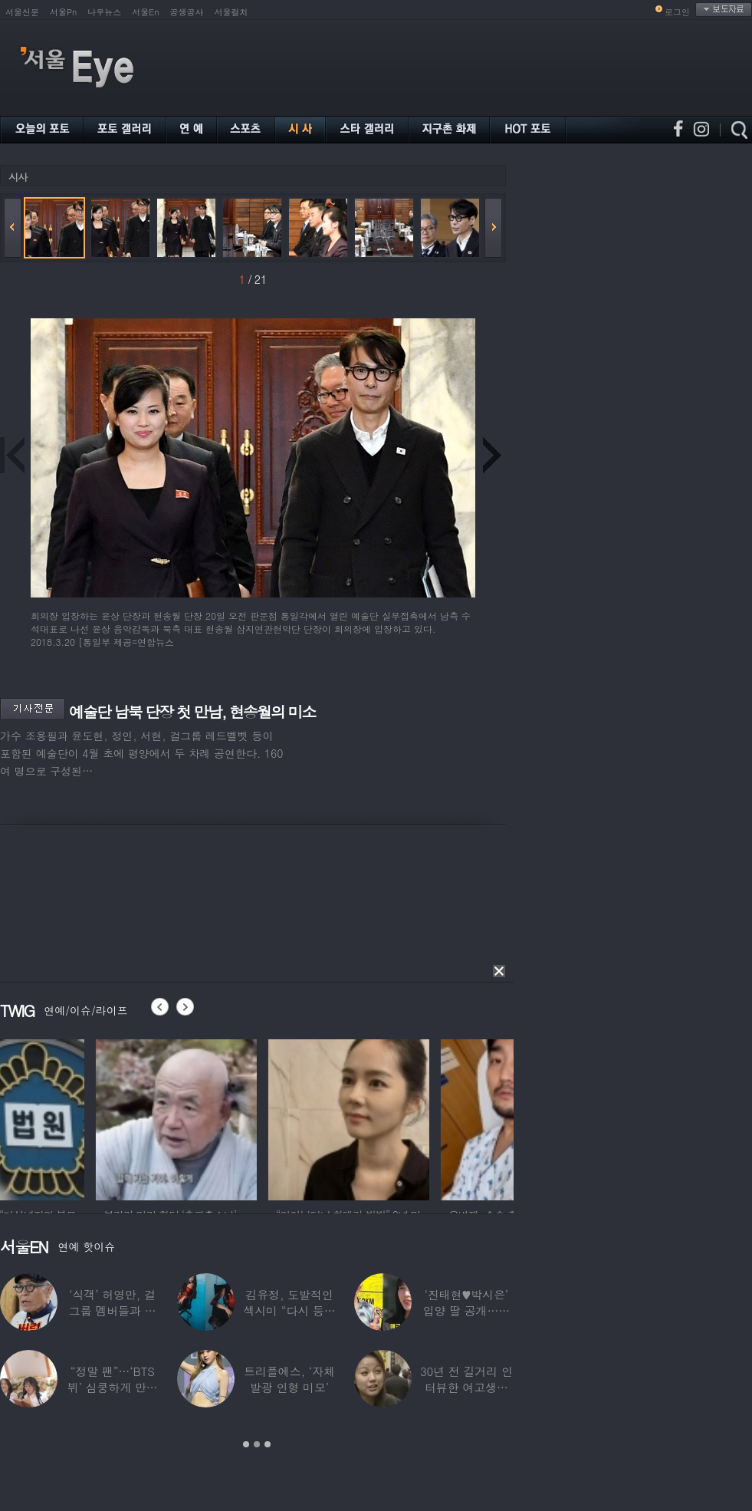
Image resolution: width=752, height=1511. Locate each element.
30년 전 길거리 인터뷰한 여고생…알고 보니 (466, 1387)
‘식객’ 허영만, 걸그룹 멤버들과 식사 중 (112, 1310)
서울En (145, 12)
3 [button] (267, 1444)
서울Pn (63, 12)
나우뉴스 (104, 12)
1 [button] (246, 1444)
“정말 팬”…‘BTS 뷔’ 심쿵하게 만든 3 (112, 1387)
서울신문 (22, 12)
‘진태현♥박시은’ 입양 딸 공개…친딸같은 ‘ (466, 1310)
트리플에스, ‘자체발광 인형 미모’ (289, 1379)
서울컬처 (231, 12)
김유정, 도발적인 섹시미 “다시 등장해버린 (289, 1310)
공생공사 (187, 12)
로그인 (677, 12)
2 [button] (257, 1444)
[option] (80, 1117)
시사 (17, 177)
